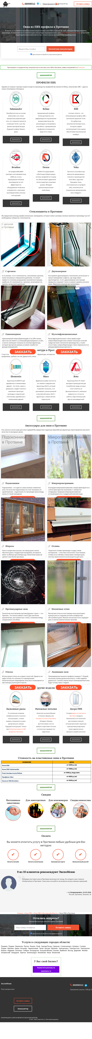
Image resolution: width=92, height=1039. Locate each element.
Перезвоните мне (51, 4)
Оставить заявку (83, 4)
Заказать (16, 140)
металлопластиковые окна (71, 33)
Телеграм (81, 67)
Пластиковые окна (7, 989)
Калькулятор (61, 4)
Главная (20, 913)
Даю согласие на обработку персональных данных (46, 54)
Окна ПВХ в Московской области (45, 913)
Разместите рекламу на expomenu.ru (46, 969)
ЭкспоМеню (6, 983)
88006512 (30, 3)
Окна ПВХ (28, 913)
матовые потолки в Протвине (46, 718)
